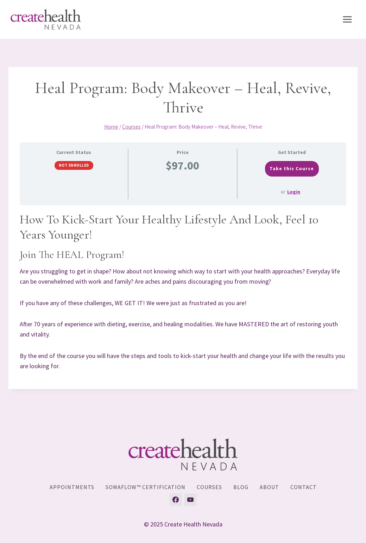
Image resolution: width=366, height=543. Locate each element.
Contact (303, 486)
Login (293, 192)
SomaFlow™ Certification (145, 486)
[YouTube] (190, 499)
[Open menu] (347, 19)
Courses (209, 486)
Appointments (72, 486)
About (269, 486)
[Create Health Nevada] (46, 19)
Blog (240, 486)
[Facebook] (175, 499)
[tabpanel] (183, 291)
